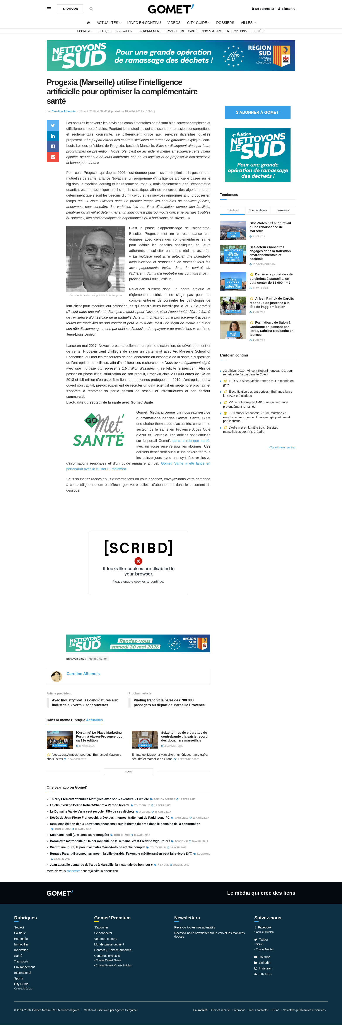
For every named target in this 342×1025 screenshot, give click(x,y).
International (237, 31)
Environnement (149, 31)
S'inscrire (286, 8)
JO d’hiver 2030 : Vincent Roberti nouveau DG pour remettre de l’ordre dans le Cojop (258, 372)
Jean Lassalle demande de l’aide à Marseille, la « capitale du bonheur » (101, 865)
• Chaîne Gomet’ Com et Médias (113, 965)
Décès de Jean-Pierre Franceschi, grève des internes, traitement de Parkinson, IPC (110, 818)
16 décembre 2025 (186, 759)
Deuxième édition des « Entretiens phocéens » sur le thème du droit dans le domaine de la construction (125, 824)
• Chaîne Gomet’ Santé (107, 960)
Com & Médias (212, 31)
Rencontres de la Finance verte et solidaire (233, 255)
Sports (18, 978)
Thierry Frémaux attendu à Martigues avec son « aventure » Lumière (99, 799)
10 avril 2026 (85, 746)
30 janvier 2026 (172, 746)
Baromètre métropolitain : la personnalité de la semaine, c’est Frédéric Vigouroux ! (110, 841)
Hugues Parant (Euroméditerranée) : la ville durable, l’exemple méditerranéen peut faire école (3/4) (121, 853)
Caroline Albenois (63, 111)
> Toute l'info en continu (281, 447)
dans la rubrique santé (191, 441)
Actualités (107, 23)
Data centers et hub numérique (233, 283)
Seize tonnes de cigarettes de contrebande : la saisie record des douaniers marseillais (184, 736)
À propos (239, 1010)
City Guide (197, 23)
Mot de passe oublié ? (109, 944)
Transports (174, 31)
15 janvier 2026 (75, 759)
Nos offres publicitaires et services (304, 1010)
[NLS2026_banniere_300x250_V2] (258, 154)
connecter (73, 871)
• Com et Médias (264, 932)
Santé (192, 31)
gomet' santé (98, 658)
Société (259, 31)
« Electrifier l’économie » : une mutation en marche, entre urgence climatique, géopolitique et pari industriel (256, 417)
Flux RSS (263, 974)
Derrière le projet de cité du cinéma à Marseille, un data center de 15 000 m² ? (271, 278)
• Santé (258, 944)
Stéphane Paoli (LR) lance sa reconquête (79, 835)
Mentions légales (68, 1010)
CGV (275, 1010)
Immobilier (21, 944)
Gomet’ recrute (220, 1010)
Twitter (261, 940)
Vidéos (173, 23)
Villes (247, 23)
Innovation (124, 31)
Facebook (262, 927)
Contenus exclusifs (107, 956)
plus (128, 771)
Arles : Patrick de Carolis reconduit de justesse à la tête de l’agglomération (272, 303)
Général (145, 746)
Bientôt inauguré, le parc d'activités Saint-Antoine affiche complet (97, 847)
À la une (233, 234)
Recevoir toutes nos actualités (194, 927)
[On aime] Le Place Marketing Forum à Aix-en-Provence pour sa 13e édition (100, 736)
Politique (104, 31)
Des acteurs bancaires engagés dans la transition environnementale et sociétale (270, 253)
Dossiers (225, 23)
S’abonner (101, 927)
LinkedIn (262, 963)
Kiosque (70, 8)
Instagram (263, 968)
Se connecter (263, 8)
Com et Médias (23, 988)
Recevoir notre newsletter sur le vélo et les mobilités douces (209, 935)
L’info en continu (144, 23)
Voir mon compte (105, 939)
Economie (84, 31)
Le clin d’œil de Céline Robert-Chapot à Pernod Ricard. (90, 805)
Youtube (262, 957)
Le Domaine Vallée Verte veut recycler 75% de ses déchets (92, 811)
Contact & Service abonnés (112, 950)
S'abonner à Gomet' (258, 112)
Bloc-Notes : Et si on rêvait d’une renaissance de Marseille (270, 227)
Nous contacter (258, 1010)
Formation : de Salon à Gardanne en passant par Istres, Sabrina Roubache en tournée (272, 328)
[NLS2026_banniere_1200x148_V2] (171, 55)
